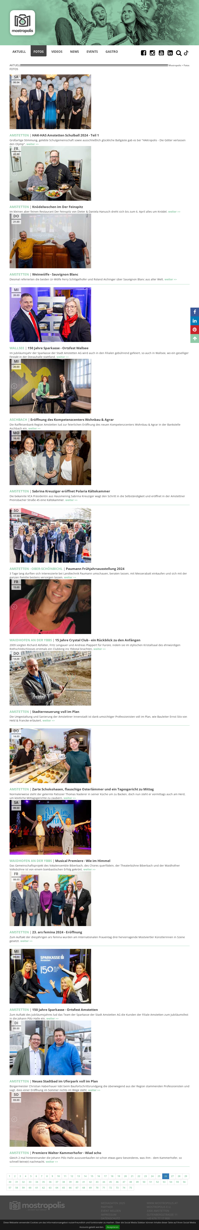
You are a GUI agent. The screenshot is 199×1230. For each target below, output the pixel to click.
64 (57, 1187)
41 (83, 1182)
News (74, 52)
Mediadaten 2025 (113, 1203)
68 (83, 1187)
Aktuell (19, 52)
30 (10, 1182)
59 (23, 1187)
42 (90, 1182)
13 (78, 1176)
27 (172, 1176)
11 (65, 1176)
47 (124, 1182)
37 (57, 1182)
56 (184, 1182)
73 (117, 1187)
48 (130, 1182)
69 (90, 1187)
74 (124, 1187)
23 (145, 1176)
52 (157, 1182)
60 (30, 1187)
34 (36, 1182)
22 (139, 1176)
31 (16, 1182)
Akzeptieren (113, 1227)
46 (117, 1182)
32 (23, 1182)
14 (85, 1176)
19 (118, 1176)
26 (165, 1176)
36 (50, 1182)
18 (112, 1176)
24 (152, 1176)
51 (150, 1182)
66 (70, 1187)
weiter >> (32, 144)
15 (92, 1176)
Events (92, 52)
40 (77, 1182)
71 (103, 1187)
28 (179, 1176)
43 (97, 1182)
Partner (107, 1207)
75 (130, 1187)
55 (177, 1182)
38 (63, 1182)
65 (63, 1187)
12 (71, 1176)
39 (70, 1182)
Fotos (39, 52)
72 (110, 1187)
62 (43, 1187)
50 (144, 1182)
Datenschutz (110, 1218)
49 (137, 1182)
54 (171, 1182)
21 (132, 1176)
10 (58, 1176)
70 (97, 1187)
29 (185, 1176)
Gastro (112, 52)
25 (159, 1176)
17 (105, 1176)
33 (30, 1182)
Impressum (108, 1214)
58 (16, 1187)
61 (36, 1187)
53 (164, 1182)
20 (125, 1176)
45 (110, 1182)
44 (103, 1182)
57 (10, 1187)
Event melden (111, 1211)
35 (43, 1182)
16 (98, 1176)
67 (77, 1187)
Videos (56, 52)
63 (50, 1187)
